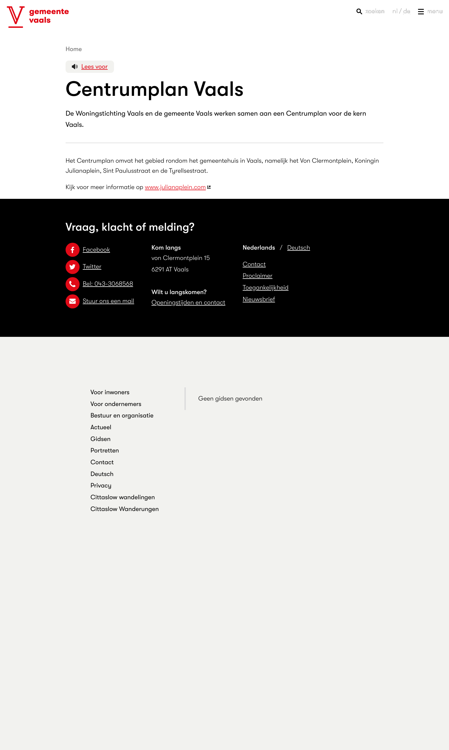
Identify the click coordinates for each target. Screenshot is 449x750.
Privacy (100, 485)
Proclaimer (258, 275)
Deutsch (298, 247)
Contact (254, 264)
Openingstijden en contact (188, 302)
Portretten (104, 450)
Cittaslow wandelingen (122, 497)
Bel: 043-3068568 (99, 283)
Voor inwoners (109, 392)
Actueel (100, 427)
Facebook (88, 249)
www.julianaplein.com (175, 187)
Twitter (83, 266)
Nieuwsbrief (259, 299)
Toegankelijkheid (266, 287)
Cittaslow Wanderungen (124, 509)
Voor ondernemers (115, 404)
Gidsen (100, 439)
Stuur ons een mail (100, 301)
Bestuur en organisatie (121, 415)
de (406, 11)
